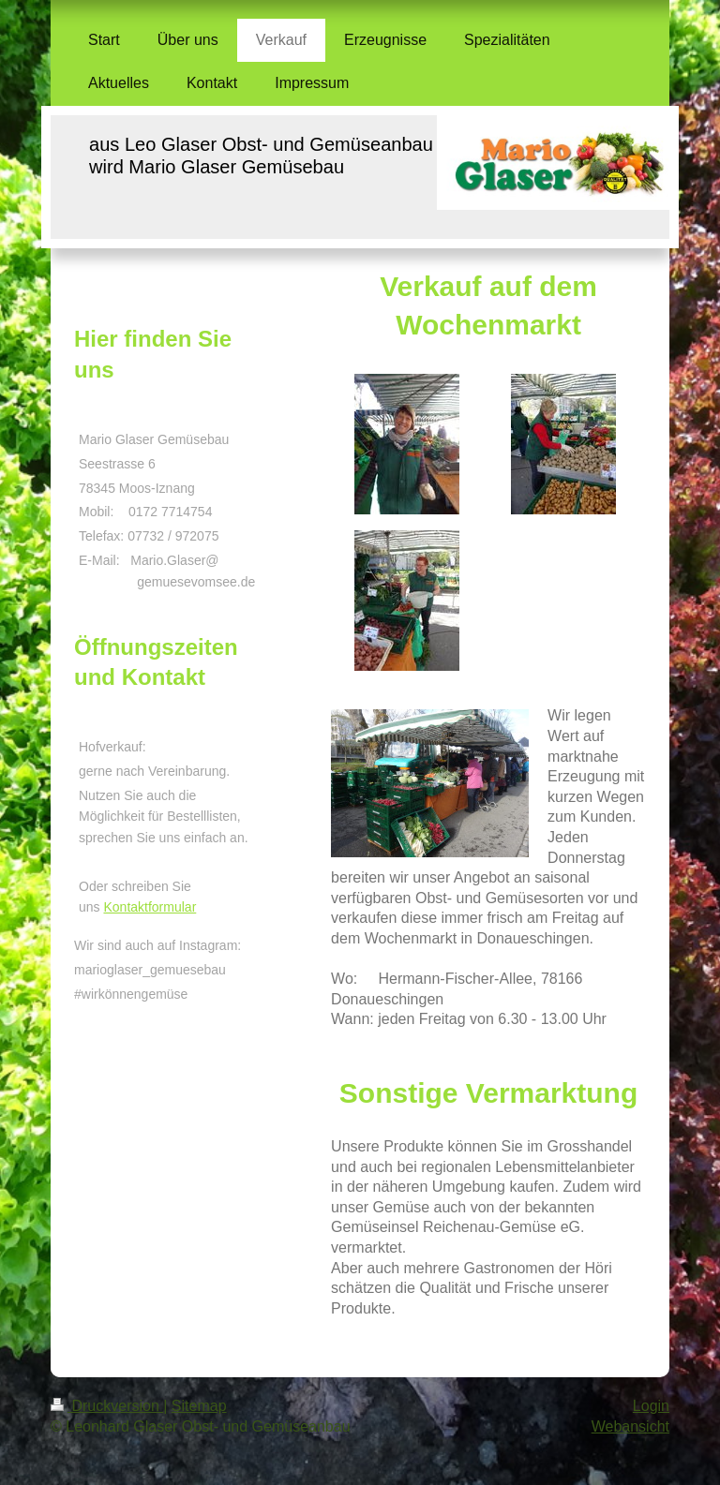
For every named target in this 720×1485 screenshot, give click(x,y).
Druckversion (107, 1406)
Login (651, 1406)
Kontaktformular (149, 906)
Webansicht (630, 1426)
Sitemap (199, 1406)
